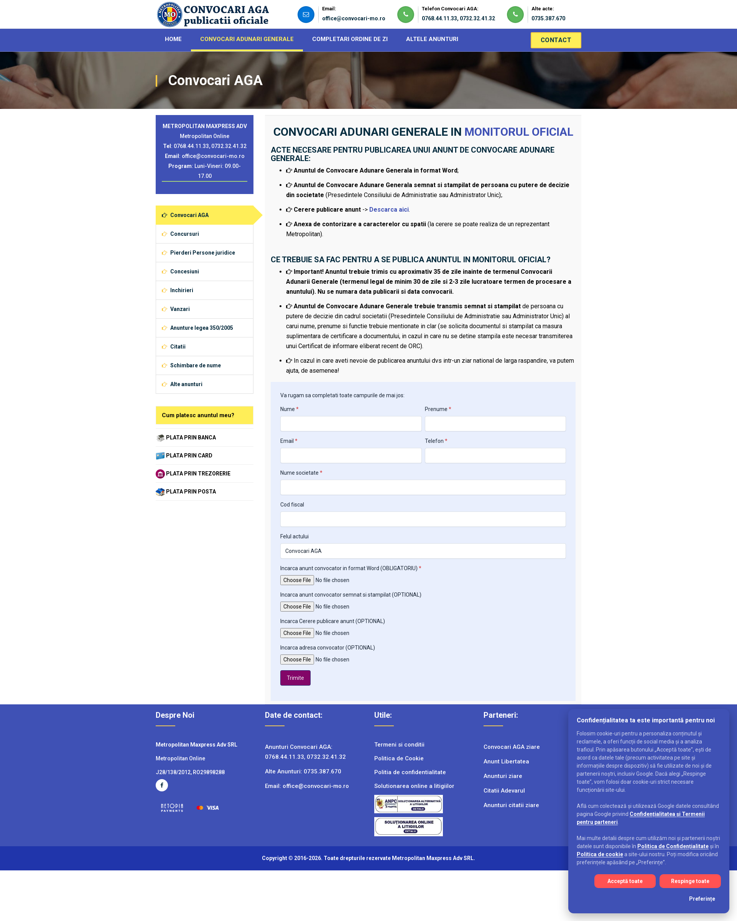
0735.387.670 (548, 18)
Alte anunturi (182, 384)
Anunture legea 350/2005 (197, 328)
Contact (556, 40)
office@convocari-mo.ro (353, 18)
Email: (274, 786)
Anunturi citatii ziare (511, 805)
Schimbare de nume (191, 365)
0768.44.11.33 (439, 18)
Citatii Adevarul (504, 790)
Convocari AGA (185, 215)
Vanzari (176, 309)
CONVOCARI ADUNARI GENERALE (247, 39)
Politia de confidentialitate (410, 772)
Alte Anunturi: (284, 771)
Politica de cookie (600, 854)
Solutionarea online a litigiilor (414, 786)
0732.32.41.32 (477, 18)
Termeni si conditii (399, 744)
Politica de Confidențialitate (673, 846)
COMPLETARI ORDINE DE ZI (350, 39)
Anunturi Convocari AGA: (298, 746)
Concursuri (180, 234)
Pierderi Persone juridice (198, 253)
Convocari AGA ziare (512, 746)
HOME (173, 39)
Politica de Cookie (399, 758)
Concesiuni (180, 271)
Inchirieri (177, 290)
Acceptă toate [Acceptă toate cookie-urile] (625, 881)
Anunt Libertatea (506, 761)
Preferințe (702, 899)
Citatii (174, 347)
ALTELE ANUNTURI (432, 39)
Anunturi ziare (503, 776)
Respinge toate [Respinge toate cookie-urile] (690, 881)
